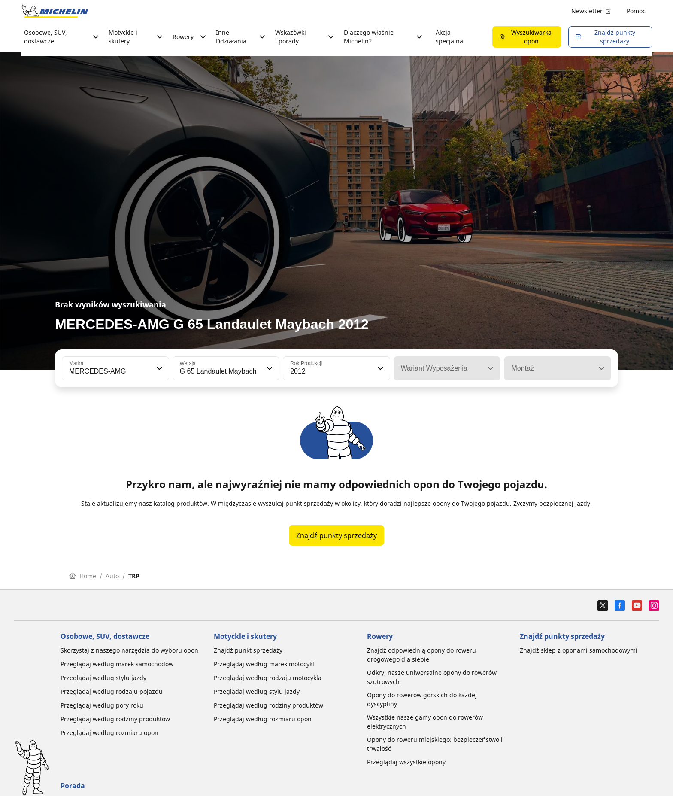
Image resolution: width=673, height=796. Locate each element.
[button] (158, 368)
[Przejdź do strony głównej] (55, 11)
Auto (112, 576)
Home (82, 576)
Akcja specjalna (449, 36)
